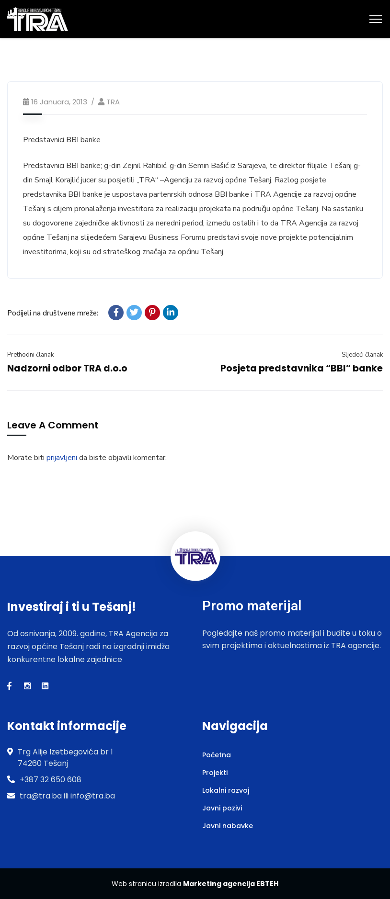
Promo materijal (251, 606)
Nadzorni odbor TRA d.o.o (67, 368)
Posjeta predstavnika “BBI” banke (301, 368)
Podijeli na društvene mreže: (52, 313)
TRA (113, 102)
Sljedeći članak (362, 354)
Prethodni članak (30, 354)
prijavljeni (61, 457)
